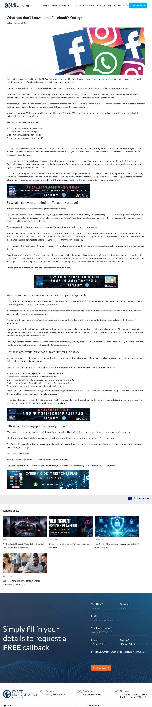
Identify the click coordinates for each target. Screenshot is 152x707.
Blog (38, 679)
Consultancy (9, 683)
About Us (40, 683)
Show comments (141, 498)
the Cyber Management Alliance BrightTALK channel (93, 465)
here (27, 453)
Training (7, 674)
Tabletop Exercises (11, 679)
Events (6, 688)
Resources (40, 674)
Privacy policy (93, 703)
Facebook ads (81, 176)
